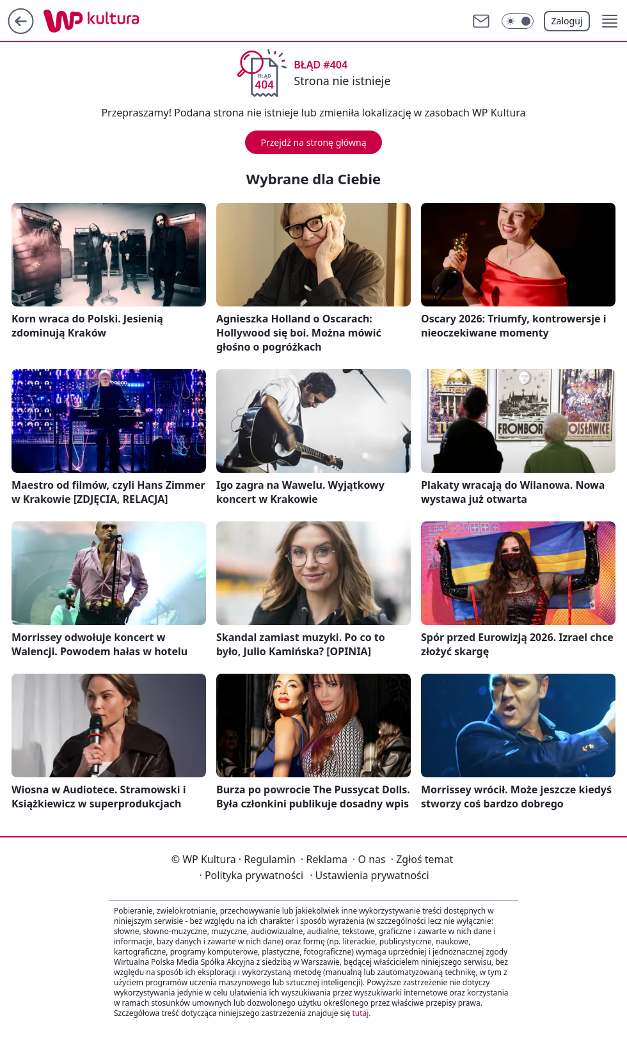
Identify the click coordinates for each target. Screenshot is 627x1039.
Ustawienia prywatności (369, 875)
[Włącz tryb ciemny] (518, 21)
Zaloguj (567, 21)
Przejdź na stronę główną (313, 142)
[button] (609, 21)
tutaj (360, 1013)
